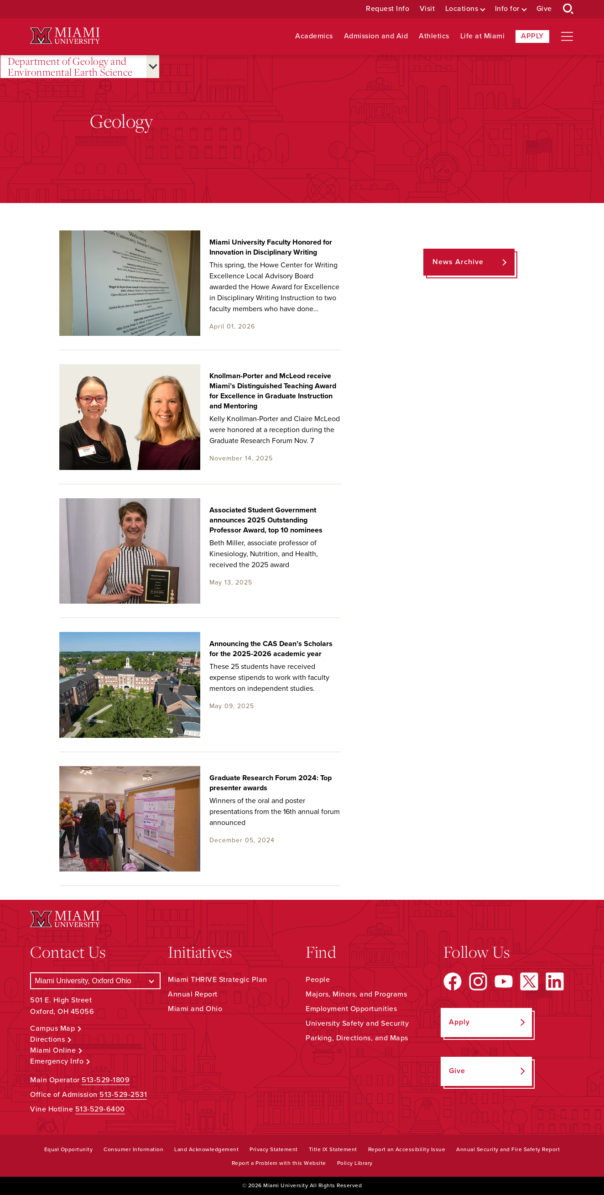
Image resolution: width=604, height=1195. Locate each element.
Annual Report (193, 994)
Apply (532, 36)
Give (544, 9)
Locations (462, 9)
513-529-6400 (100, 1109)
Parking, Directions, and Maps (357, 1038)
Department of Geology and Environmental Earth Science (70, 67)
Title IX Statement (333, 1149)
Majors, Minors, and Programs (356, 994)
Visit (427, 9)
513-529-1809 (106, 1080)
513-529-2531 (123, 1094)
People (318, 979)
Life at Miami (482, 36)
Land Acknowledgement (206, 1149)
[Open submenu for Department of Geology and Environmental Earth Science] (152, 66)
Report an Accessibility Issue (407, 1149)
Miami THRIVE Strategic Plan (217, 979)
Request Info (387, 9)
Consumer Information (133, 1149)
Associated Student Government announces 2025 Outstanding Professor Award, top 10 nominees (266, 520)
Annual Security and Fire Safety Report (508, 1149)
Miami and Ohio (195, 1008)
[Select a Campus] (95, 980)
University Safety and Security (357, 1023)
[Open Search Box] (568, 9)
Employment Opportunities (351, 1008)
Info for (507, 9)
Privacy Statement (274, 1149)
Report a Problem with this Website (279, 1163)
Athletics (434, 36)
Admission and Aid (376, 36)
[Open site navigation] (567, 36)
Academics (314, 36)
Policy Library (355, 1163)
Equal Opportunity (68, 1149)
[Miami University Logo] (64, 35)
